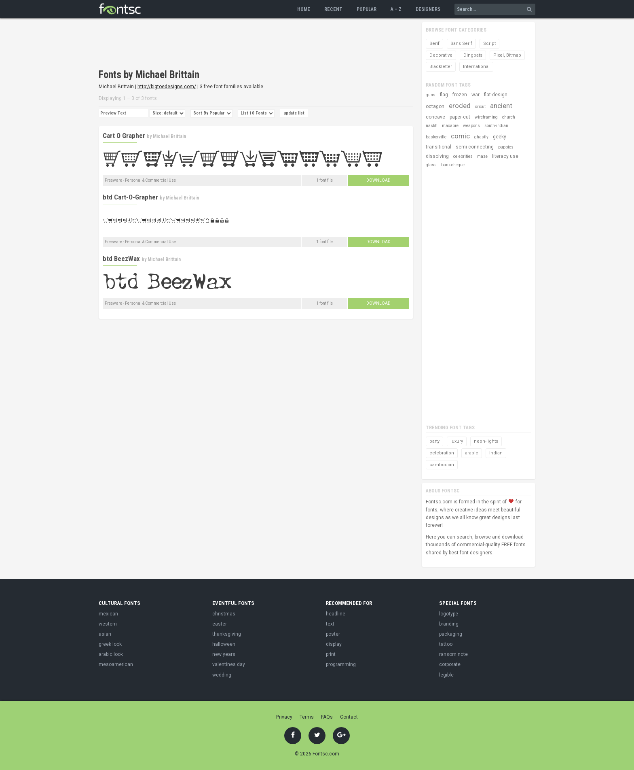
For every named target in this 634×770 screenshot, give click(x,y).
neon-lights (486, 441)
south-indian (496, 125)
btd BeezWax (121, 259)
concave (435, 117)
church (508, 117)
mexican (108, 614)
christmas (223, 614)
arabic (471, 453)
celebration (441, 453)
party (434, 441)
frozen (459, 95)
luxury (456, 441)
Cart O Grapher (124, 136)
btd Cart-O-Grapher (130, 197)
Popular (366, 9)
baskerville (436, 137)
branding (449, 624)
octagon (435, 106)
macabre (450, 125)
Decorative (440, 55)
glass (431, 165)
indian (496, 453)
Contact (349, 717)
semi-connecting (475, 147)
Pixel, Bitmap (507, 55)
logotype (448, 614)
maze (482, 156)
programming (341, 664)
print (331, 654)
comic (460, 136)
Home (303, 9)
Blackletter (440, 66)
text (330, 624)
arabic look (111, 654)
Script (489, 43)
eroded (460, 106)
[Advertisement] (246, 44)
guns (430, 95)
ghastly (481, 137)
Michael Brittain (169, 136)
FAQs (327, 717)
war (475, 95)
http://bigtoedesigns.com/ (166, 86)
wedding (221, 675)
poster (333, 634)
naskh (431, 125)
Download (378, 180)
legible (446, 675)
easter (219, 624)
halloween (223, 644)
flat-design (495, 95)
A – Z (396, 9)
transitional (438, 147)
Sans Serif (461, 43)
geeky (499, 137)
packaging (450, 634)
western (108, 624)
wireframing (486, 117)
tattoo (445, 644)
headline (335, 614)
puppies (506, 147)
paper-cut (460, 117)
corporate (450, 664)
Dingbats (472, 55)
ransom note (453, 654)
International (476, 66)
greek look (110, 644)
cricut (480, 106)
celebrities (463, 156)
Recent (333, 9)
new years (223, 654)
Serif (434, 43)
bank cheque (453, 165)
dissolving (437, 156)
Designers (428, 9)
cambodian (441, 464)
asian (105, 634)
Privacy (284, 717)
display (334, 644)
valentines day (228, 664)
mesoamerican (116, 664)
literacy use (505, 156)
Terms (307, 717)
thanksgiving (226, 634)
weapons (471, 125)
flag (444, 95)
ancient (501, 106)
